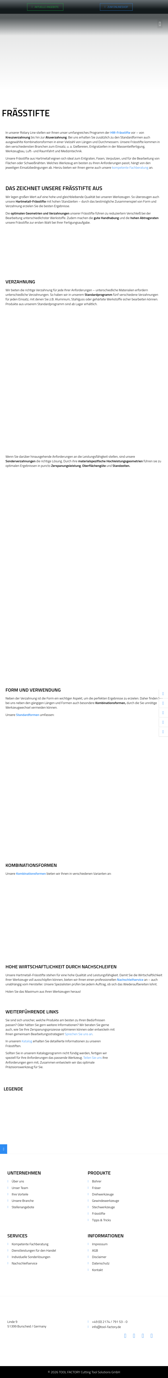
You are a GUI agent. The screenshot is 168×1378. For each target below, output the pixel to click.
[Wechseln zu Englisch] (153, 7)
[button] (159, 22)
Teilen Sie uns (92, 1057)
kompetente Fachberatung (130, 167)
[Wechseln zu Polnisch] (161, 7)
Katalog (27, 1041)
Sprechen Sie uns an (78, 1033)
